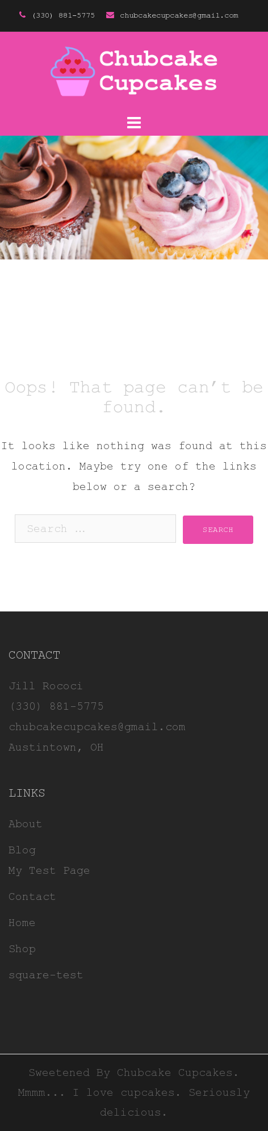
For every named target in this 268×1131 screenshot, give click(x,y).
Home (22, 922)
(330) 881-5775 (63, 15)
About (26, 824)
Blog (22, 850)
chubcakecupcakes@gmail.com (179, 15)
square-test (46, 975)
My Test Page (49, 870)
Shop (22, 949)
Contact (32, 896)
